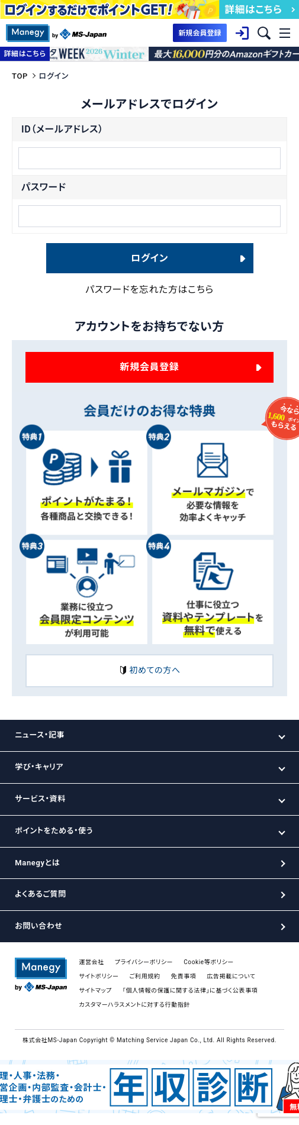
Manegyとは (37, 862)
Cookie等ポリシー (209, 962)
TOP (20, 76)
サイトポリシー (98, 976)
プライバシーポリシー (144, 962)
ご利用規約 (145, 976)
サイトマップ (95, 990)
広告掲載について (231, 976)
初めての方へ (149, 670)
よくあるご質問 (40, 894)
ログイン (149, 258)
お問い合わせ (38, 926)
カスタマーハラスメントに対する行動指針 (134, 1004)
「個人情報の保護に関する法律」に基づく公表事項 (190, 990)
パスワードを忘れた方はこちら (149, 289)
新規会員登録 (149, 367)
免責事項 (184, 976)
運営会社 (91, 962)
